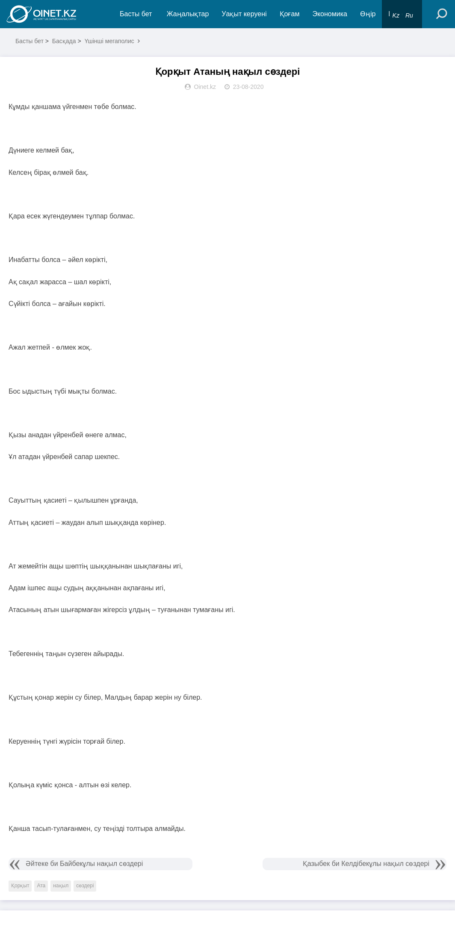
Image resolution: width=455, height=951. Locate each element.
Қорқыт (20, 886)
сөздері (85, 886)
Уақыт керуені (244, 14)
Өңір (367, 14)
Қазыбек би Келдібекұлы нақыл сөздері (366, 863)
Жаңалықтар (188, 14)
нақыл (60, 886)
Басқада (64, 41)
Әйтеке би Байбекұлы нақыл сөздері (84, 863)
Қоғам (290, 14)
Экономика (329, 14)
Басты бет (136, 14)
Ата (41, 886)
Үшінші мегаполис (109, 41)
